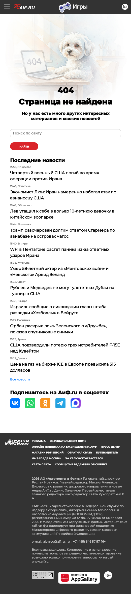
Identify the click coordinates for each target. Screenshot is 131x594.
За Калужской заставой (84, 458)
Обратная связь (80, 452)
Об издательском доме (68, 441)
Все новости (20, 379)
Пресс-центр (110, 446)
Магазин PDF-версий (47, 452)
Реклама (39, 441)
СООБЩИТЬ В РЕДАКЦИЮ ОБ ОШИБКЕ (81, 464)
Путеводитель (107, 452)
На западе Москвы (46, 458)
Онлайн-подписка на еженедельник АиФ (64, 446)
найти (24, 146)
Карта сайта (41, 464)
